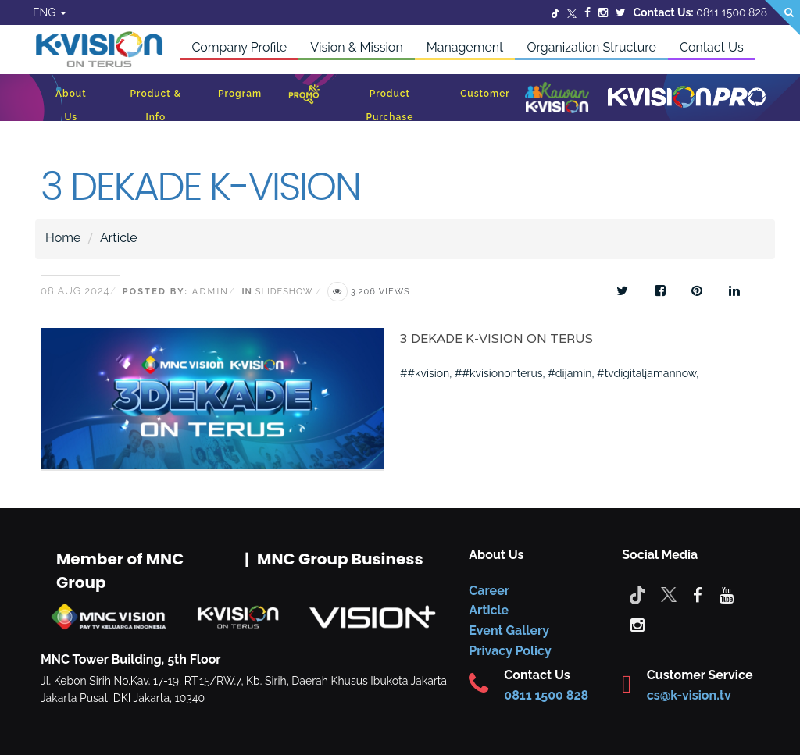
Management (465, 47)
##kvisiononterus (498, 373)
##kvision (424, 373)
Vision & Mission (356, 47)
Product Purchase (389, 105)
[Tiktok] (637, 594)
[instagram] (637, 624)
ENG (49, 12)
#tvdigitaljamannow (646, 373)
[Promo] (304, 98)
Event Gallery (509, 630)
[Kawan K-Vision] (557, 99)
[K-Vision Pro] (686, 98)
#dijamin (569, 373)
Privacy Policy (510, 650)
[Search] (782, 17)
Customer (485, 93)
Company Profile (239, 47)
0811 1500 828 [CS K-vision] (546, 695)
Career (489, 590)
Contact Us (712, 47)
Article (119, 237)
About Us (71, 105)
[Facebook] (587, 12)
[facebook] (697, 594)
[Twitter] (555, 12)
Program (240, 93)
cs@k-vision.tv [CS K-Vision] (689, 695)
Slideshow (283, 292)
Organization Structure (591, 47)
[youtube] (726, 594)
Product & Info (155, 105)
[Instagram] (603, 12)
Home (62, 237)
